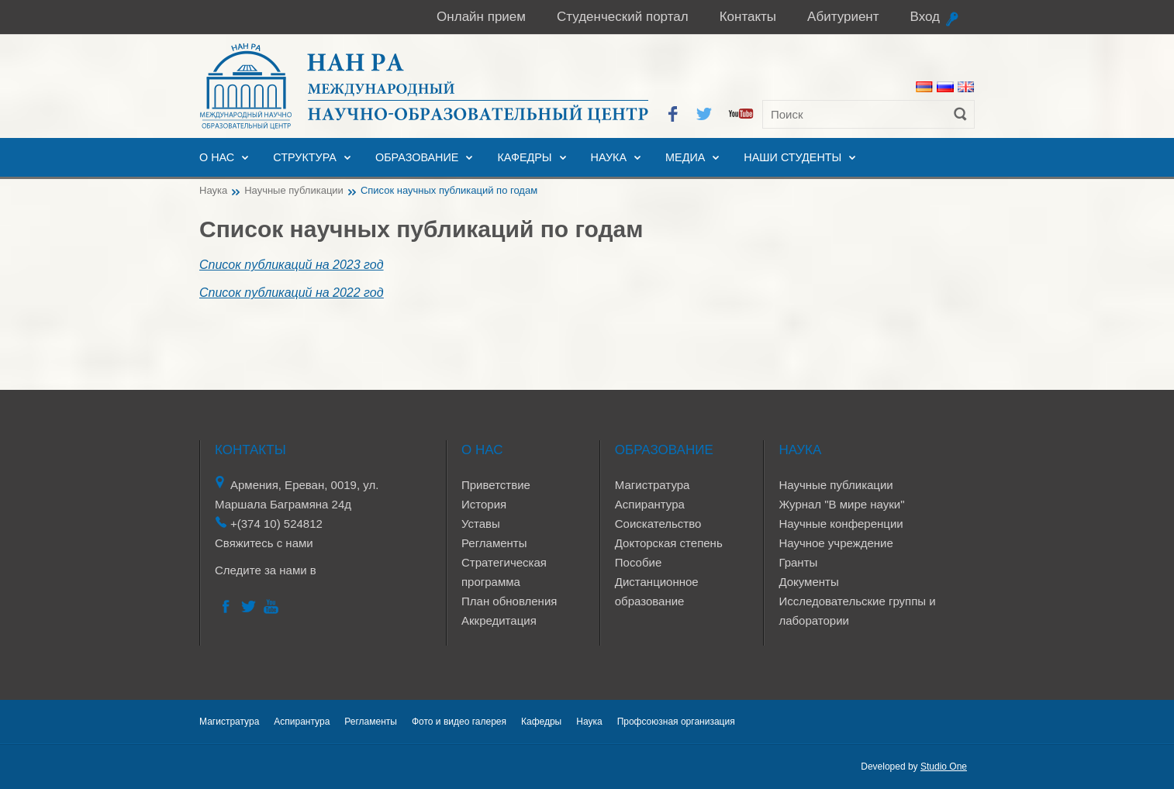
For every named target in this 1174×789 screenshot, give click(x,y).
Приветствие (495, 484)
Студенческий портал (623, 16)
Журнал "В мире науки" (841, 504)
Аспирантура (650, 504)
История (483, 504)
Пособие (638, 562)
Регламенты (494, 543)
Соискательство (658, 523)
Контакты (748, 16)
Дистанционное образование (657, 591)
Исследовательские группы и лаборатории (857, 610)
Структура (305, 157)
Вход (925, 16)
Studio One (943, 766)
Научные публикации (294, 190)
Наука (609, 157)
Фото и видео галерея (459, 721)
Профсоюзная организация (676, 721)
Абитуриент (843, 16)
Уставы (480, 523)
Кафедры (524, 157)
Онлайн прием (481, 16)
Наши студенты (792, 157)
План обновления (509, 601)
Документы (808, 581)
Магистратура (652, 484)
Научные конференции (841, 523)
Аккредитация (499, 620)
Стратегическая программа (504, 572)
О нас (216, 157)
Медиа (685, 157)
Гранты (798, 562)
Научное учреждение (836, 543)
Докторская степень (669, 543)
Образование (417, 157)
